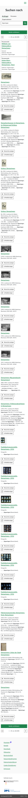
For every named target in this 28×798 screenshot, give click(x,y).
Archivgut (5, 16)
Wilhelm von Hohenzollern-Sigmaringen (6, 46)
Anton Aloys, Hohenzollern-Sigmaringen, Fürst (8, 63)
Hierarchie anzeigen (9, 106)
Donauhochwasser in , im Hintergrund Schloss (13, 125)
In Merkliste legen (8, 109)
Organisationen (6, 19)
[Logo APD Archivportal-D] (3, 3)
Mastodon (7, 742)
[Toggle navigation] (25, 3)
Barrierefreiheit (8, 755)
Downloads (7, 749)
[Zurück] (2, 37)
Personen (13, 16)
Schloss (8, 168)
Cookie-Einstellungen (10, 765)
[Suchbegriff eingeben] (12, 23)
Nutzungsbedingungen (10, 759)
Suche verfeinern (14, 32)
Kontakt (6, 745)
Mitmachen (7, 752)
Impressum (7, 768)
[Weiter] (25, 37)
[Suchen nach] (25, 23)
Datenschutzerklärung (10, 762)
